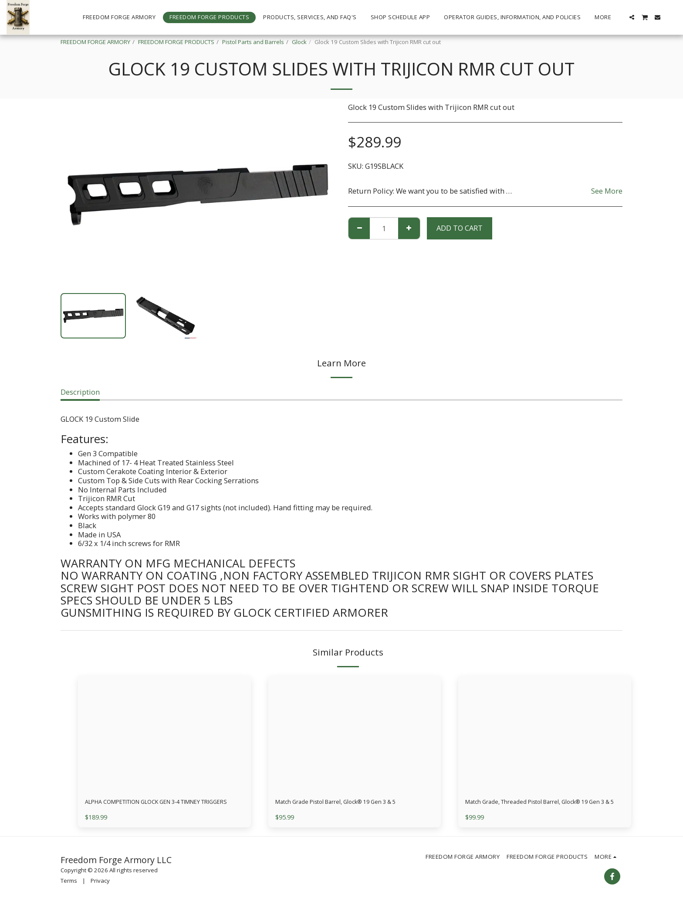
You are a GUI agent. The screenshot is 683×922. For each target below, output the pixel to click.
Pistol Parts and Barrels (253, 42)
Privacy (100, 894)
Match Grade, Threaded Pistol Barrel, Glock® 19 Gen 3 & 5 (540, 808)
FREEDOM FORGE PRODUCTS (176, 42)
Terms (69, 894)
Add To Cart (459, 228)
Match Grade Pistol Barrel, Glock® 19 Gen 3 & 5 (354, 803)
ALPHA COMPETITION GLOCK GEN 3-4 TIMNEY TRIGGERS (162, 808)
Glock (299, 42)
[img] (164, 733)
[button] (632, 17)
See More (606, 191)
